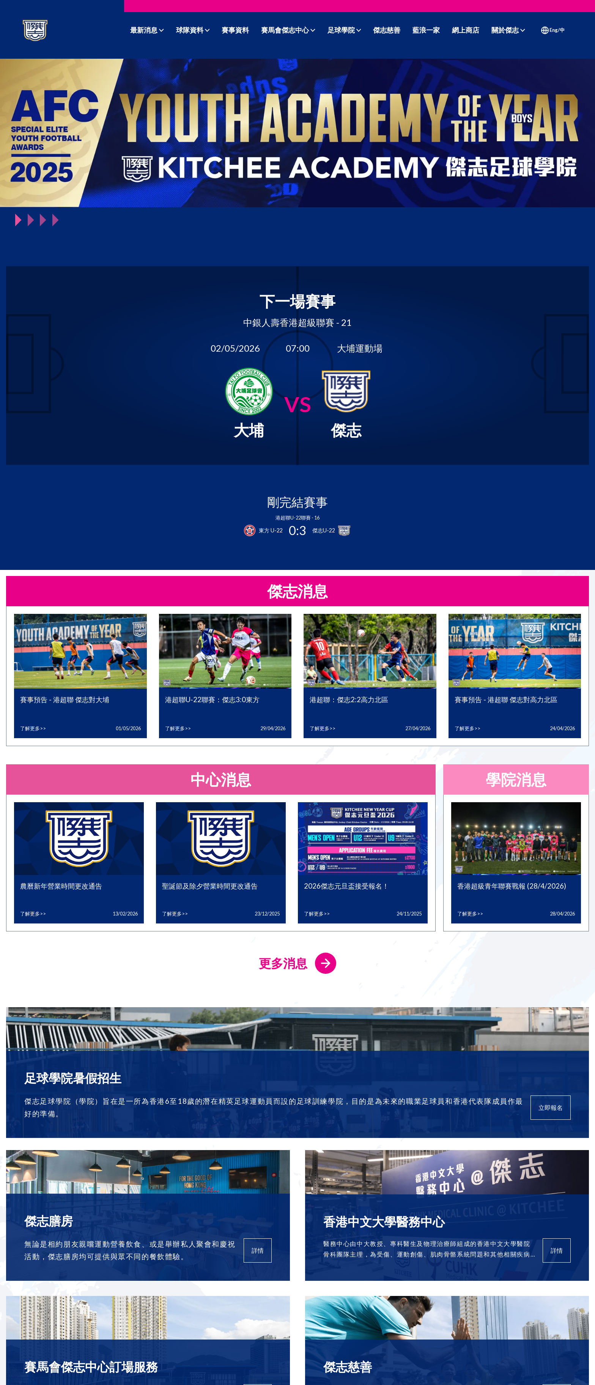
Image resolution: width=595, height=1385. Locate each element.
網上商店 (465, 30)
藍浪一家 (426, 30)
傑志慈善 (386, 30)
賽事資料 (235, 30)
